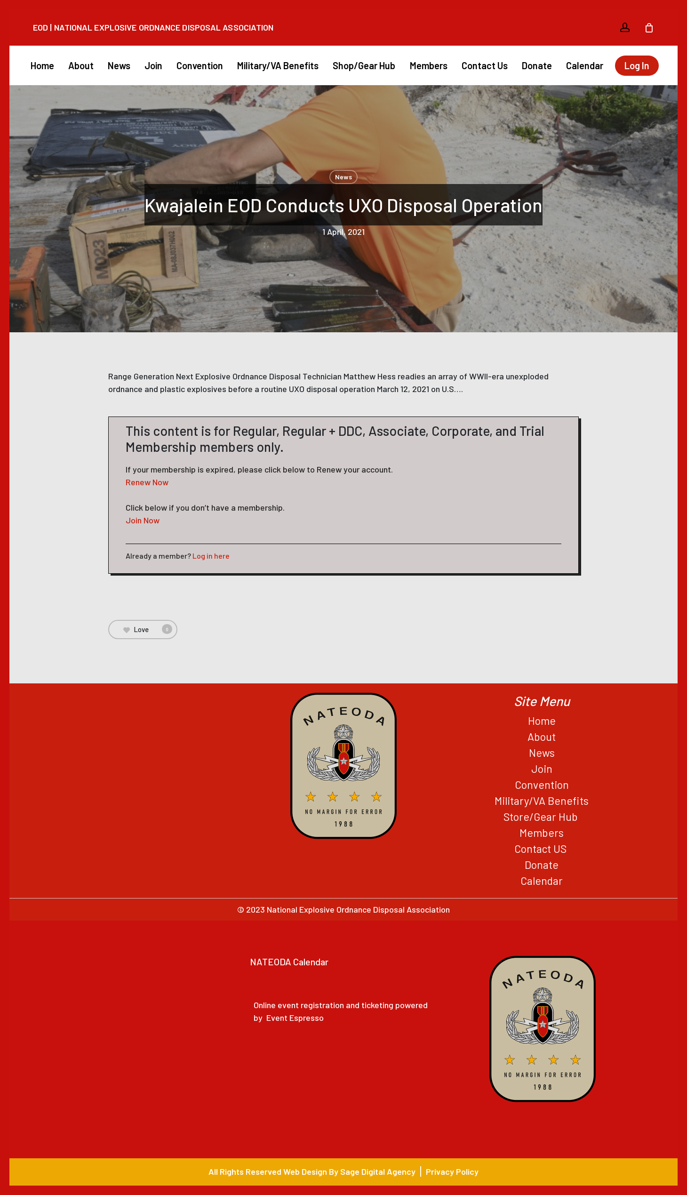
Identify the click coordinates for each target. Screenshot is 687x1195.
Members (541, 832)
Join (541, 768)
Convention (542, 784)
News (343, 177)
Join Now (143, 520)
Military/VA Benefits (542, 800)
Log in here (211, 555)
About (541, 736)
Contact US (541, 848)
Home (542, 720)
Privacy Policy (452, 1171)
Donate (542, 864)
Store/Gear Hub (541, 816)
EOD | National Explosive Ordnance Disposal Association (153, 27)
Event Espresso (295, 1017)
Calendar (541, 880)
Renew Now (147, 482)
